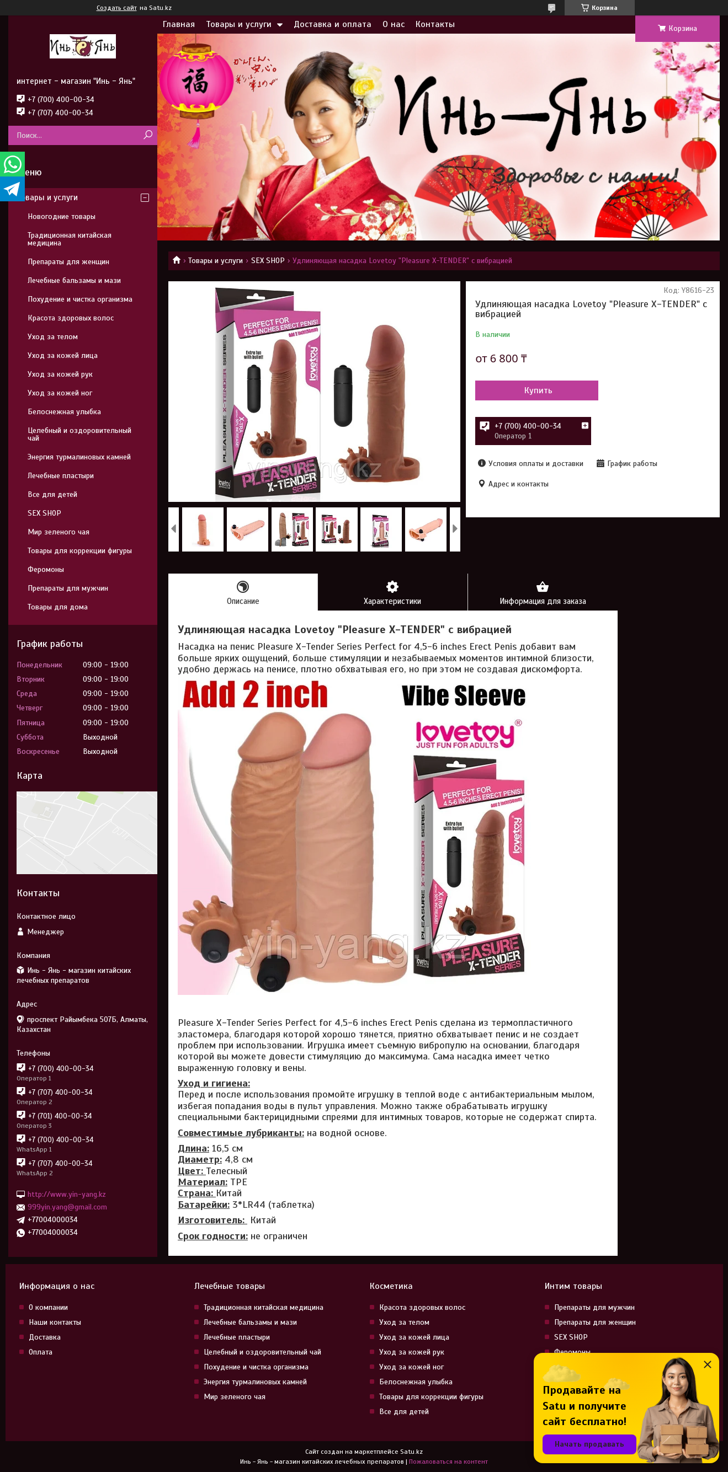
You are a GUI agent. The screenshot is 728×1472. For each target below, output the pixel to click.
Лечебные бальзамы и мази (74, 280)
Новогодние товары (61, 216)
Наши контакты (55, 1322)
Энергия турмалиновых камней (79, 457)
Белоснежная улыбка (64, 411)
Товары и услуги (239, 24)
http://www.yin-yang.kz (67, 1194)
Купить (534, 390)
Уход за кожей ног (60, 393)
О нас (393, 24)
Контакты (435, 24)
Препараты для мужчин (68, 588)
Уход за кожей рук (60, 374)
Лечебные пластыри (61, 475)
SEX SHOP (268, 260)
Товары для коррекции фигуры (80, 550)
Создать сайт (117, 8)
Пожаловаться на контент (448, 1461)
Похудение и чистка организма (80, 299)
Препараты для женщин (68, 261)
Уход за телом (53, 336)
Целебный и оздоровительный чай (79, 434)
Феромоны (46, 569)
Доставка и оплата (332, 24)
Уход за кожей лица (63, 355)
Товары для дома (58, 607)
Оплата (40, 1352)
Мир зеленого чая (58, 532)
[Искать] (147, 135)
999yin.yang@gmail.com (67, 1207)
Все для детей (52, 494)
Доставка (45, 1337)
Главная (179, 24)
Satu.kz (411, 1451)
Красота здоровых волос (71, 318)
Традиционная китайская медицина (69, 239)
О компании (48, 1307)
